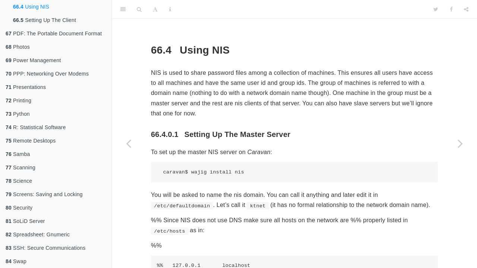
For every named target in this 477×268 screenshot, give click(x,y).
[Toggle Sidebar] (123, 9)
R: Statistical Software (36, 127)
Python (18, 114)
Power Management (33, 60)
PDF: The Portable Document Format (54, 33)
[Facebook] (451, 9)
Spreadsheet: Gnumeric (38, 234)
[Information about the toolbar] (170, 9)
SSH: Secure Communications (45, 248)
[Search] (139, 9)
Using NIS (31, 7)
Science (19, 181)
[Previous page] (128, 143)
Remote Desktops (31, 141)
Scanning (20, 167)
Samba (18, 154)
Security (19, 208)
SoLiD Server (25, 221)
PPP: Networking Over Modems (47, 74)
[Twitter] (436, 9)
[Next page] (460, 143)
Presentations (26, 87)
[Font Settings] (155, 9)
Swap (16, 261)
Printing (18, 100)
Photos (18, 47)
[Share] (466, 9)
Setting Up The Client (44, 20)
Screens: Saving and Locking (44, 194)
